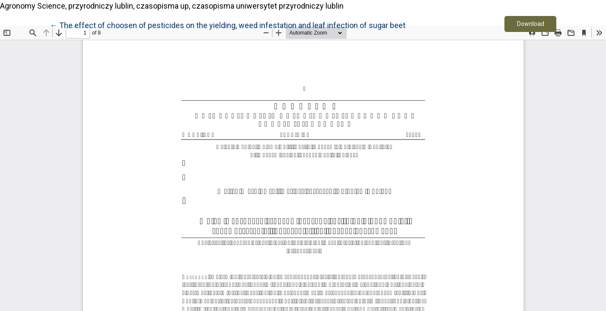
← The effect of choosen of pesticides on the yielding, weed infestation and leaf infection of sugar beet (227, 24)
